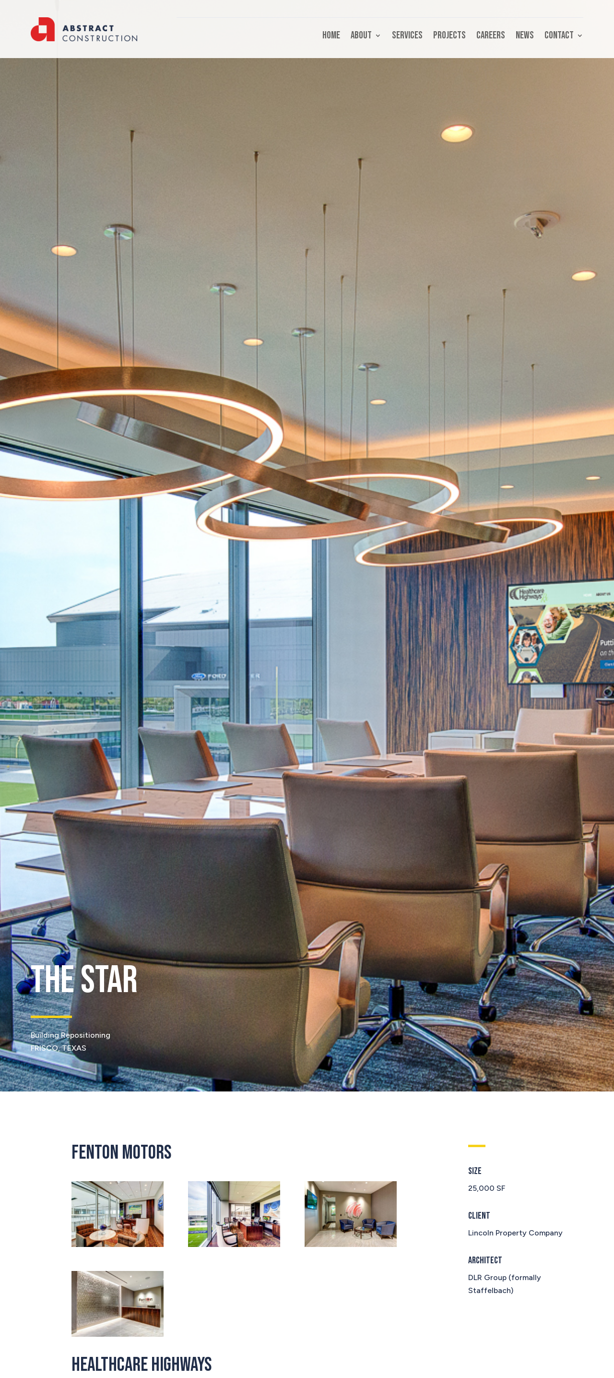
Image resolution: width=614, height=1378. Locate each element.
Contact (559, 36)
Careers (490, 36)
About (361, 36)
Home (331, 36)
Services (407, 36)
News (525, 36)
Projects (449, 36)
